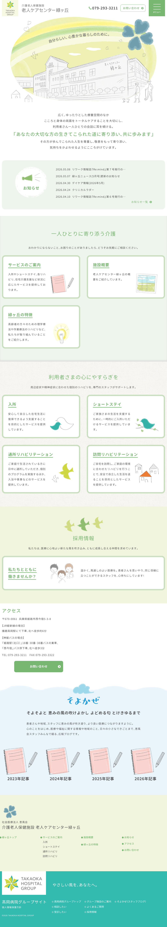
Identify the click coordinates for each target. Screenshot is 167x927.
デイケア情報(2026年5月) (80, 183)
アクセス (129, 843)
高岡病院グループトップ (67, 901)
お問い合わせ (133, 8)
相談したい (60, 906)
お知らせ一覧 (141, 202)
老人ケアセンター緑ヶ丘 (45, 8)
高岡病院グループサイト (24, 902)
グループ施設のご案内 (99, 901)
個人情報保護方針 (12, 907)
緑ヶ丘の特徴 (91, 844)
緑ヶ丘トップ (9, 837)
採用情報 (92, 912)
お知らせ (129, 837)
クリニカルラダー (75, 190)
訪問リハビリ (50, 856)
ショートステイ (51, 846)
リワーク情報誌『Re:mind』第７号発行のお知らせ (95, 169)
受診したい (60, 912)
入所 (45, 842)
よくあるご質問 (95, 906)
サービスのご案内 (52, 837)
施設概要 (88, 837)
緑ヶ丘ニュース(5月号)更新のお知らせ (88, 176)
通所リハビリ (50, 851)
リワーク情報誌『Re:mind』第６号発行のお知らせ (95, 197)
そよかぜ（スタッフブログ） (131, 901)
